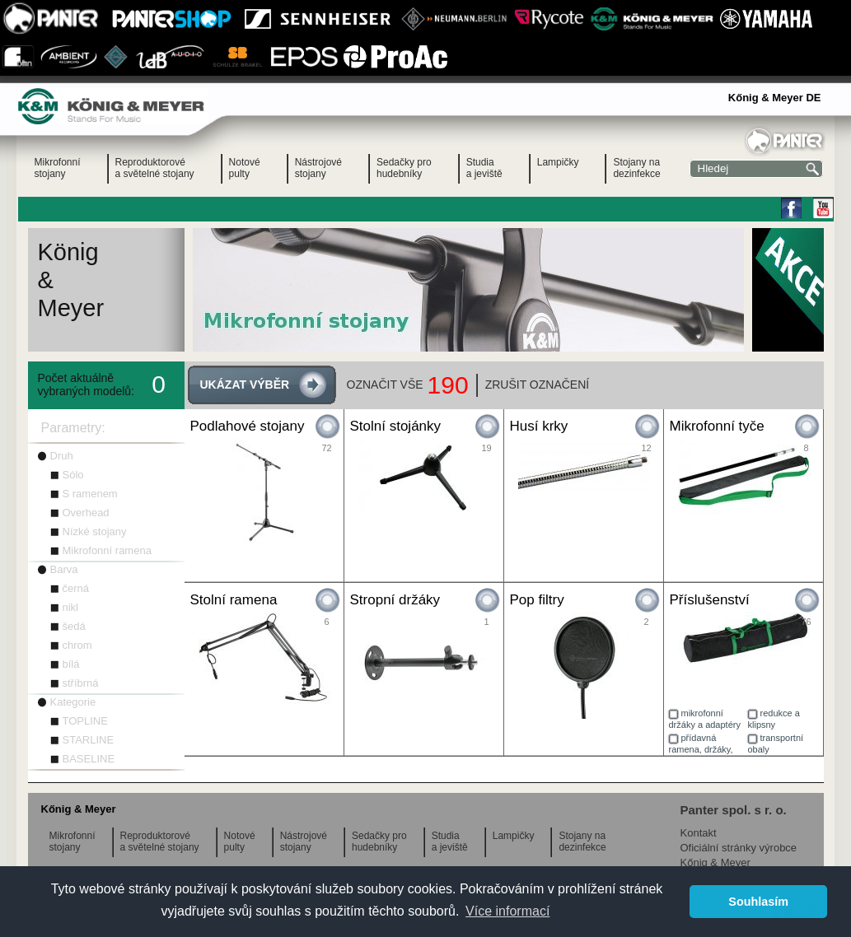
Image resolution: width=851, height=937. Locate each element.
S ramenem (90, 493)
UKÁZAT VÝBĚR (245, 384)
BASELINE (89, 759)
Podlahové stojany (247, 426)
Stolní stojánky (396, 426)
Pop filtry (537, 600)
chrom (77, 645)
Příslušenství (710, 600)
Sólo (73, 474)
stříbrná (81, 683)
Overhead (86, 512)
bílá (71, 664)
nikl (71, 607)
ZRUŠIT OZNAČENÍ (537, 384)
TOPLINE (85, 721)
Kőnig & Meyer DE (774, 97)
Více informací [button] (507, 911)
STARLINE (89, 740)
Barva (64, 569)
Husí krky (539, 426)
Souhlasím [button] (758, 901)
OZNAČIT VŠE (385, 384)
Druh (61, 456)
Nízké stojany (95, 531)
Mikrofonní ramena (107, 550)
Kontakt (698, 833)
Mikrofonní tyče (717, 426)
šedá (74, 626)
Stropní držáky (395, 600)
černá (76, 588)
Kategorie (73, 702)
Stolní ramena (234, 600)
